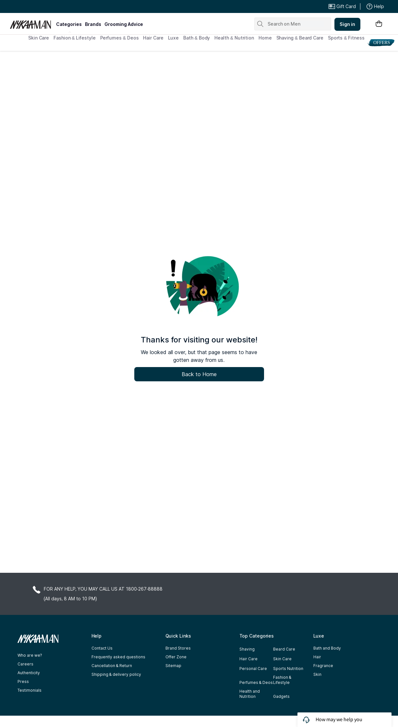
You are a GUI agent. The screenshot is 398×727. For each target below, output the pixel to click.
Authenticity (29, 672)
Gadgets (281, 696)
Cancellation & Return (111, 665)
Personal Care (253, 668)
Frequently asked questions (118, 656)
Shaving (247, 649)
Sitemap (173, 665)
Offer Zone (176, 656)
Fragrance (323, 665)
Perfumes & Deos (119, 37)
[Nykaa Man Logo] (32, 22)
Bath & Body (196, 37)
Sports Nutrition (288, 668)
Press (23, 681)
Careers (25, 664)
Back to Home (199, 374)
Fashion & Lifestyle (74, 37)
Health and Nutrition (249, 694)
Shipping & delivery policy (116, 674)
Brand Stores (178, 648)
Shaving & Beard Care (299, 37)
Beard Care (284, 649)
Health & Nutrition (234, 37)
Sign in (347, 24)
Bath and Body (327, 648)
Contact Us (102, 648)
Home (265, 37)
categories (69, 24)
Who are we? (30, 655)
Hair (317, 656)
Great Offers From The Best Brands (57, 6)
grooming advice (123, 24)
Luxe (173, 37)
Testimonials (30, 690)
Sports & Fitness (346, 37)
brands (93, 24)
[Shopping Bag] (379, 24)
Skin (317, 674)
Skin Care (38, 37)
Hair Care (153, 37)
